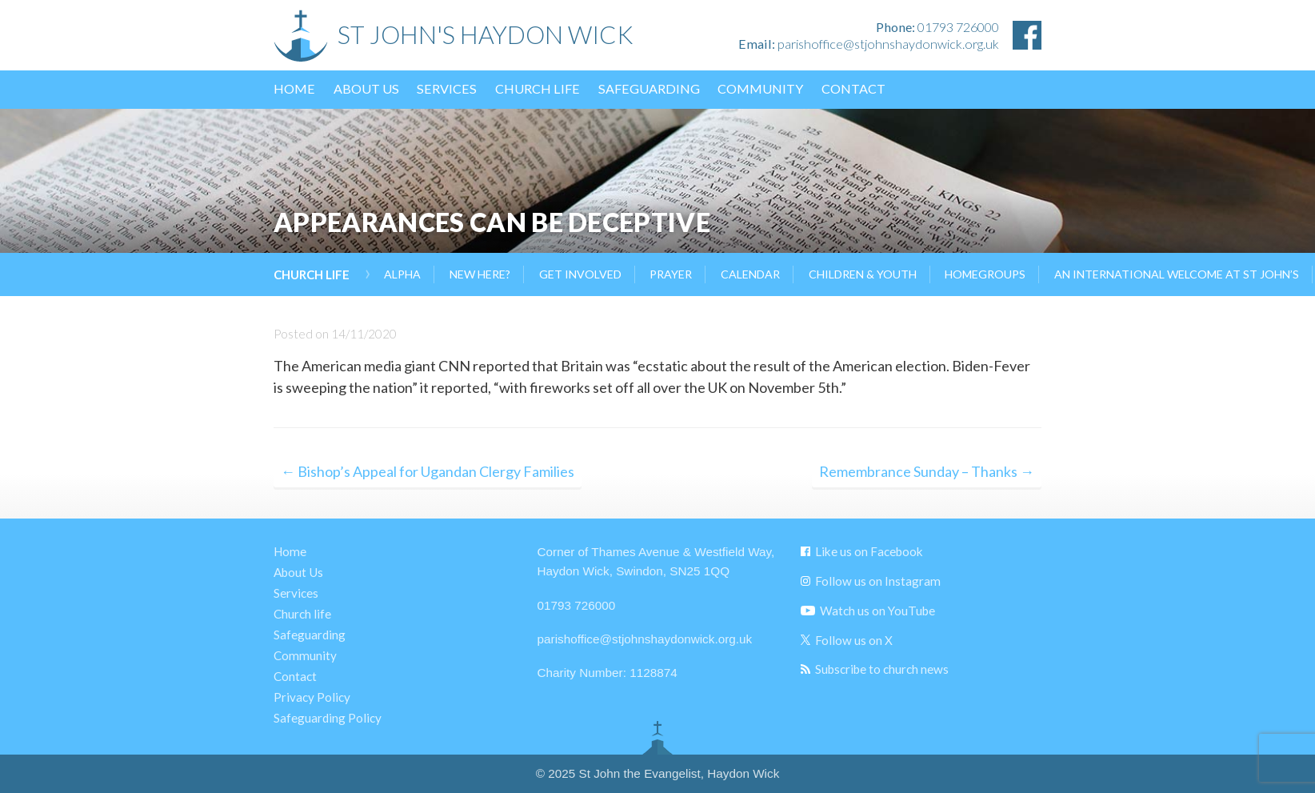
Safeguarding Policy (328, 718)
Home (294, 88)
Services (447, 88)
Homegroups (985, 274)
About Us (366, 88)
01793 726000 (958, 26)
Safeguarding (649, 88)
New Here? (480, 274)
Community (760, 88)
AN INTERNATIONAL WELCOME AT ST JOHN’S (1176, 274)
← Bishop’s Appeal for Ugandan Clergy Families (427, 471)
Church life (537, 88)
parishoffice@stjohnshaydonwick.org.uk (888, 43)
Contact (853, 88)
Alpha (402, 274)
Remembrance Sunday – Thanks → (926, 471)
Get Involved (580, 274)
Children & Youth (863, 274)
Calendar (750, 274)
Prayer (671, 274)
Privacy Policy (312, 697)
